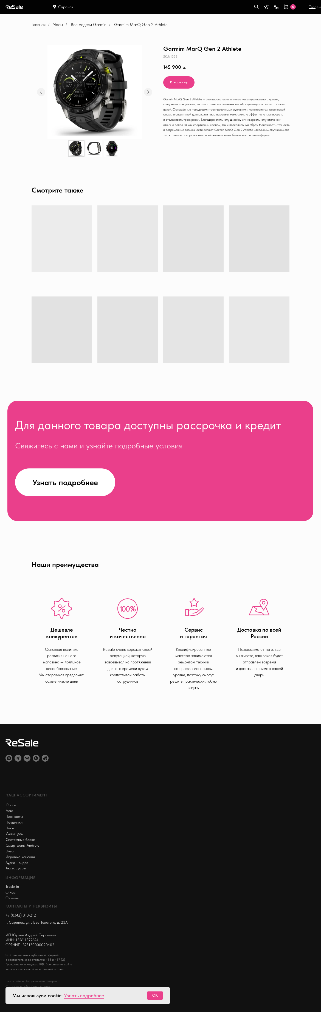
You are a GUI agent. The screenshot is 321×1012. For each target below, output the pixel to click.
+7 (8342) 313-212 (20, 915)
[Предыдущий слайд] (41, 92)
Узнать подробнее (84, 995)
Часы (58, 24)
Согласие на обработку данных (27, 986)
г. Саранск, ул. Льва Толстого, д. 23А (36, 922)
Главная (39, 24)
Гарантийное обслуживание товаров (31, 981)
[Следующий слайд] (148, 92)
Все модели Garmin (88, 24)
